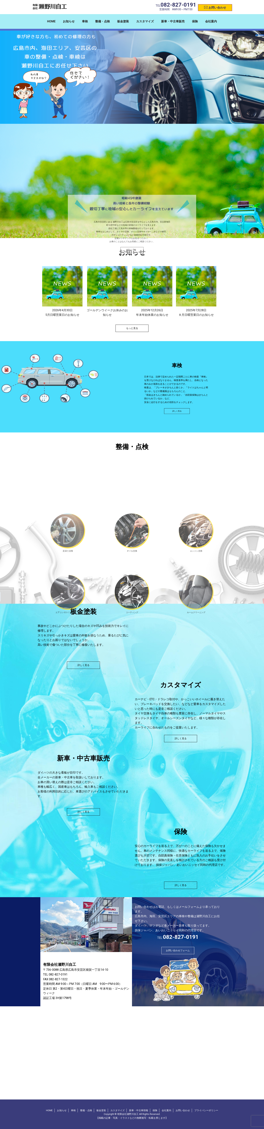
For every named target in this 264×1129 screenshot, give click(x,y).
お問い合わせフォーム (178, 950)
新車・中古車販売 (173, 21)
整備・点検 (102, 21)
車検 (85, 21)
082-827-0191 (178, 4)
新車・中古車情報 (138, 1110)
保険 (195, 21)
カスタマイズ (145, 21)
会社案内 (211, 21)
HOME (51, 21)
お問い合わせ (215, 7)
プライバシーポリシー (206, 1110)
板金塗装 (123, 21)
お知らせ (69, 21)
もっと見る (132, 328)
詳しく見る (132, 426)
